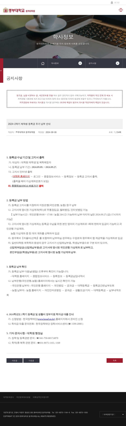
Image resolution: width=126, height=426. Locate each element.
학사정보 (55, 63)
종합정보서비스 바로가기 (25, 185)
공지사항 (92, 63)
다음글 (31, 360)
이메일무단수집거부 (41, 397)
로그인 (116, 2)
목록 (114, 360)
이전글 (14, 360)
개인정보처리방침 (23, 397)
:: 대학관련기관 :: (108, 414)
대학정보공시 (8, 397)
